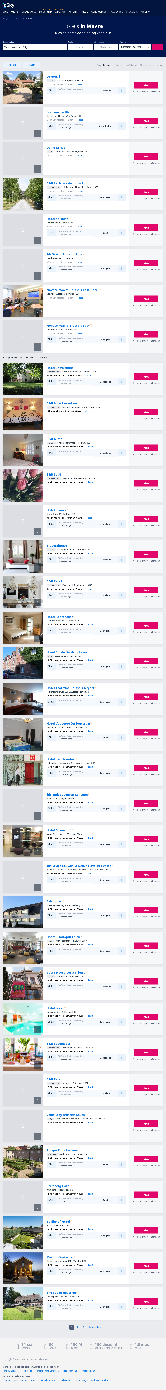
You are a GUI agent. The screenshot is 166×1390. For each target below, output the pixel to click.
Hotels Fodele (65, 1380)
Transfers (132, 11)
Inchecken (73, 42)
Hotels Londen (28, 1380)
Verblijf (73, 11)
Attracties (117, 11)
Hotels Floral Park (47, 1380)
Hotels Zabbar (9, 1370)
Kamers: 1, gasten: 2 (132, 46)
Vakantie (60, 11)
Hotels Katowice (10, 1380)
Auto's (84, 11)
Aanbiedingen (99, 11)
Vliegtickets (29, 11)
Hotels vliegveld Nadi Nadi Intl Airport (93, 1380)
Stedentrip (45, 11)
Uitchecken (99, 42)
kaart (80, 84)
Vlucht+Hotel (11, 11)
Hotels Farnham (88, 1370)
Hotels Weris (26, 1370)
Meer (144, 11)
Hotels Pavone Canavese (47, 1370)
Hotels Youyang (70, 1370)
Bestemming (8, 42)
